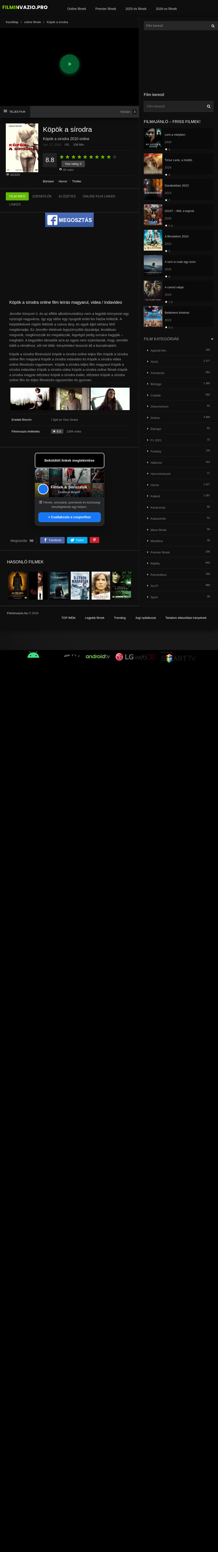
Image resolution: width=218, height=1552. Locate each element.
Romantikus (159, 575)
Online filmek (76, 9)
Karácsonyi (158, 507)
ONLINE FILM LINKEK (99, 196)
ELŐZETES (67, 196)
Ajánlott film (158, 350)
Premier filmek (105, 9)
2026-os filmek (166, 9)
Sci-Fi (154, 586)
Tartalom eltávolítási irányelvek (185, 618)
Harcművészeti (160, 473)
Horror (63, 181)
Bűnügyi (48, 181)
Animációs (157, 373)
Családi (155, 395)
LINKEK (15, 204)
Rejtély (155, 563)
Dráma (155, 418)
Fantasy (156, 451)
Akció (154, 361)
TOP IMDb (68, 618)
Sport (154, 597)
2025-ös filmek (136, 9)
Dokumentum (159, 406)
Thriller (76, 181)
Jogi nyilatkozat (145, 618)
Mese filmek (159, 530)
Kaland (155, 496)
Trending (120, 618)
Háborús (156, 462)
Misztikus (157, 541)
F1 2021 (156, 440)
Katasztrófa (158, 518)
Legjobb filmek (94, 618)
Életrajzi (156, 429)
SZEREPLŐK (42, 196)
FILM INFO (17, 196)
